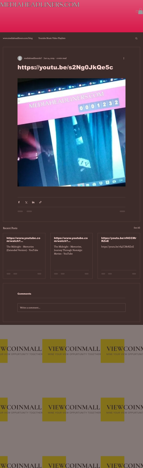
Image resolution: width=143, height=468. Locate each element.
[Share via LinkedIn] (33, 202)
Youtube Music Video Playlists (51, 38)
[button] (140, 11)
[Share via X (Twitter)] (26, 202)
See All (137, 227)
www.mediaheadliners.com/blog (18, 38)
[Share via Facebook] (19, 202)
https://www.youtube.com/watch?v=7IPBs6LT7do (23, 239)
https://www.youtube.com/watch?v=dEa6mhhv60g (71, 239)
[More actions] (123, 58)
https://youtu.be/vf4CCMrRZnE (118, 239)
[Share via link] (40, 202)
